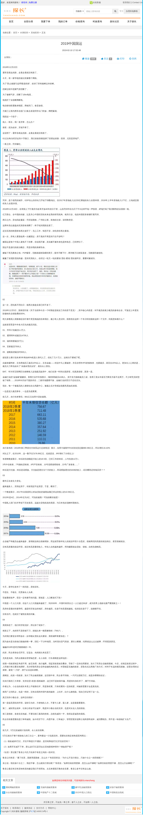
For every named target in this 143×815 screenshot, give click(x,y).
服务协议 (28, 808)
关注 (106, 58)
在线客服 (95, 2)
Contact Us (137, 2)
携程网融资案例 (13, 787)
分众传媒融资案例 (14, 792)
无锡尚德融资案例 (48, 787)
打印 (120, 58)
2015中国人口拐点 (83, 792)
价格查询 (80, 21)
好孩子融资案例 (117, 787)
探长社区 (114, 21)
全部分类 (28, 21)
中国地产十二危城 (48, 792)
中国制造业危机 (117, 792)
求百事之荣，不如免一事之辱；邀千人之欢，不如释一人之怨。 (71, 802)
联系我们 (127, 2)
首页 (11, 21)
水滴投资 (24, 32)
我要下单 (45, 21)
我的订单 (62, 21)
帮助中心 (52, 808)
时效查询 (97, 21)
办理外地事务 (132, 11)
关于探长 (131, 21)
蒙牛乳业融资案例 (83, 787)
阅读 (89, 58)
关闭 (132, 58)
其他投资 (35, 32)
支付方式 (40, 808)
